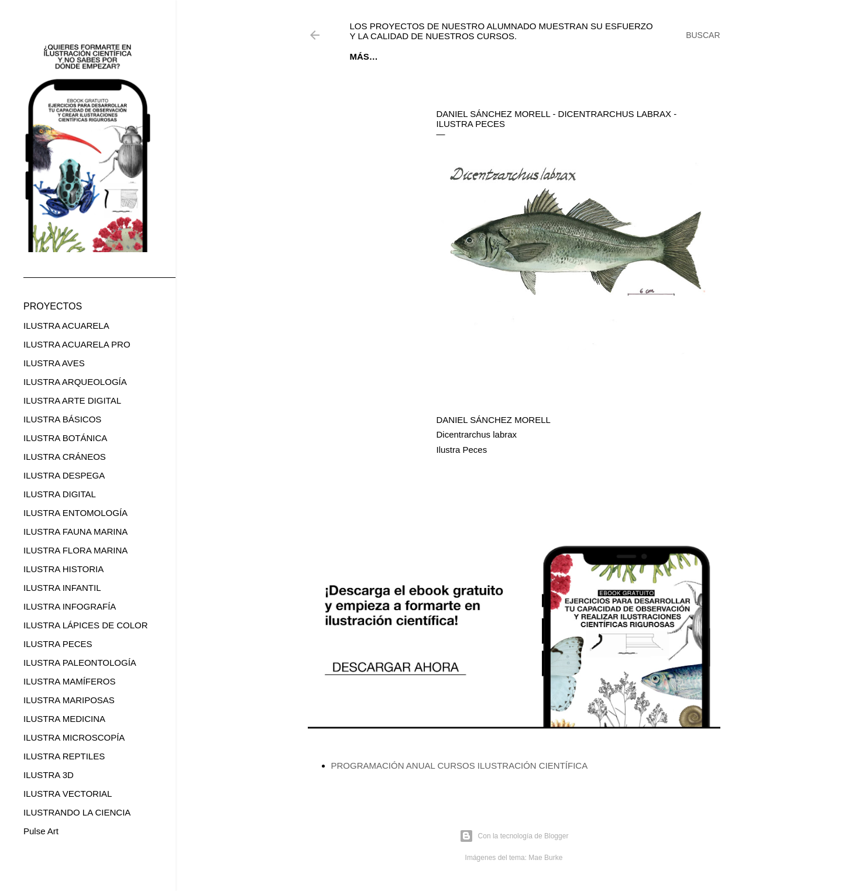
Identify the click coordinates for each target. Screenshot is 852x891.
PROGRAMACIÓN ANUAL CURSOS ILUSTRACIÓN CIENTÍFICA (459, 765)
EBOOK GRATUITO (423, 56)
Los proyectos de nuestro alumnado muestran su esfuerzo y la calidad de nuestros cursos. (501, 31)
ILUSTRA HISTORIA (63, 569)
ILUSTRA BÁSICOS (62, 419)
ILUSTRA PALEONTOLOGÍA (79, 663)
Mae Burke (545, 858)
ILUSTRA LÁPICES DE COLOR (85, 625)
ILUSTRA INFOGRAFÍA (69, 606)
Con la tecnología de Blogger (514, 836)
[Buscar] (703, 35)
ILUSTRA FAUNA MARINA (75, 531)
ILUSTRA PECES (57, 644)
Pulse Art (41, 831)
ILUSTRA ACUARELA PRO (76, 344)
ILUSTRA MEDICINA (64, 719)
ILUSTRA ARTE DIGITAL (72, 400)
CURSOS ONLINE (507, 56)
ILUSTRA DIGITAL (59, 494)
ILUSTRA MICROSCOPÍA (74, 737)
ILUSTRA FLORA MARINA (75, 550)
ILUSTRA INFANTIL (62, 588)
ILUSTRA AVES (54, 363)
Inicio (363, 56)
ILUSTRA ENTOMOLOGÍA (75, 513)
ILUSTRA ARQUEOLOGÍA (75, 382)
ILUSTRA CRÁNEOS (64, 457)
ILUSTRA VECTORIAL (67, 794)
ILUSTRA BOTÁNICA (65, 438)
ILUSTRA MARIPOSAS (69, 700)
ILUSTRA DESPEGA (64, 475)
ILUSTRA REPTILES (64, 756)
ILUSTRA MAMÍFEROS (69, 681)
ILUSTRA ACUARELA (66, 326)
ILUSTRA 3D (48, 775)
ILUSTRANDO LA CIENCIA (76, 812)
